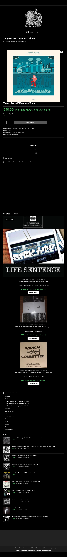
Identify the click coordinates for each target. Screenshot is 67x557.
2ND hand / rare (9, 412)
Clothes (7, 425)
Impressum (11, 548)
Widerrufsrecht (39, 548)
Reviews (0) (33, 154)
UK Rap (22, 133)
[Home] (3, 42)
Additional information (33, 150)
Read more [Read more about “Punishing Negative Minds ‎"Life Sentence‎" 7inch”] (33, 293)
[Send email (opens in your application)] (33, 2)
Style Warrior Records (12, 135)
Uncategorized (9, 430)
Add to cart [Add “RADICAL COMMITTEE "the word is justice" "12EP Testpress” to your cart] (33, 384)
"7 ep (9, 131)
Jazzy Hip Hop (16, 133)
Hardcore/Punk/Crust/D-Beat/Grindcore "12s (32, 325)
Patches (7, 428)
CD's (6, 422)
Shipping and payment (52, 548)
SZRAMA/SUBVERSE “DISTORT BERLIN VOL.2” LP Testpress (33, 328)
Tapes (6, 419)
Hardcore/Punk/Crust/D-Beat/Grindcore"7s (17, 404)
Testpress (46, 325)
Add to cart (30, 123)
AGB (45, 548)
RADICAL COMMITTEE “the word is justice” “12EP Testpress (33, 373)
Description (33, 146)
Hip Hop (9, 133)
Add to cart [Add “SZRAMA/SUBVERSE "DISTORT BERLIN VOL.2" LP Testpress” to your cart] (33, 339)
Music (33, 129)
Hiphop (8, 415)
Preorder (7, 397)
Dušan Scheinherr (46, 551)
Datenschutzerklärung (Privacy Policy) (24, 548)
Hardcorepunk (10, 417)
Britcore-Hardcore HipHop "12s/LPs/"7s (20, 129)
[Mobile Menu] (39, 32)
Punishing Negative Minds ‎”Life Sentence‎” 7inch (33, 282)
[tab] (33, 146)
